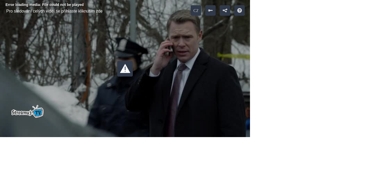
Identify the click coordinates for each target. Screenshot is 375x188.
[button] (125, 69)
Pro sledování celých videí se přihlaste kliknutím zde (54, 11)
